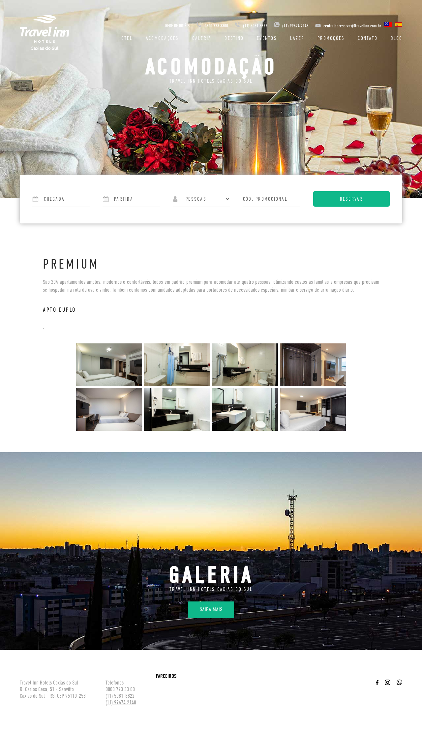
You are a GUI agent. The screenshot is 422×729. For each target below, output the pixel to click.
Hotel (125, 38)
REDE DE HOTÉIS (177, 26)
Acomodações (162, 38)
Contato (367, 38)
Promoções (331, 38)
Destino (234, 38)
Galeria (202, 38)
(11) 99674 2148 (291, 26)
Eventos (267, 38)
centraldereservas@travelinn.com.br (352, 26)
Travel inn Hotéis (44, 32)
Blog (396, 38)
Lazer (297, 38)
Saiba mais (211, 609)
